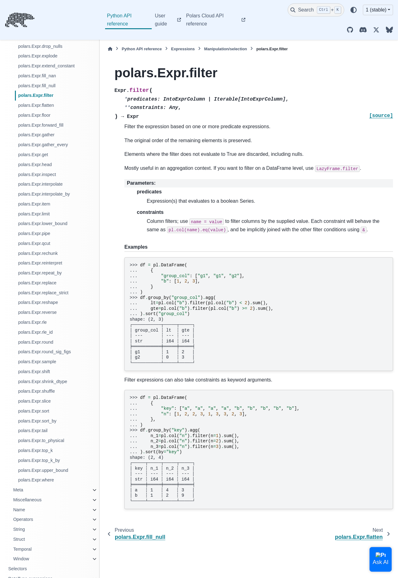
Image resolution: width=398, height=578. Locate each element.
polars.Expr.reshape (38, 302)
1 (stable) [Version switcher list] (376, 9)
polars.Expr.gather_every (43, 144)
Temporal (22, 549)
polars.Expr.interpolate (40, 184)
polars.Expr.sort (33, 411)
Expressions (183, 49)
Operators (23, 519)
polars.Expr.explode (37, 55)
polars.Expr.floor (34, 115)
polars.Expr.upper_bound (43, 470)
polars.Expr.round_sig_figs (44, 351)
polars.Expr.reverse (37, 312)
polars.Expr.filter (35, 95)
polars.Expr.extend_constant (46, 65)
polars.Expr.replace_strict (43, 292)
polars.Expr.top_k (35, 450)
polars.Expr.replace (37, 282)
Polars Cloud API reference (205, 19)
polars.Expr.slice (34, 401)
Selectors (17, 568)
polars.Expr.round (35, 342)
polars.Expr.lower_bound (42, 223)
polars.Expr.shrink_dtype (42, 381)
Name (19, 509)
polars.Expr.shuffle (36, 391)
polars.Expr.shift (34, 371)
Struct (19, 539)
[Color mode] (353, 10)
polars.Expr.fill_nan (37, 75)
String (19, 529)
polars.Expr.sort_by (37, 420)
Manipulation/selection (225, 49)
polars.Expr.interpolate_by (44, 194)
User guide (161, 19)
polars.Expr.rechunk (38, 253)
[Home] (110, 49)
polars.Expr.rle (32, 322)
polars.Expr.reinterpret (40, 262)
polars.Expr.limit (34, 213)
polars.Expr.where (36, 479)
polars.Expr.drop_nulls (40, 46)
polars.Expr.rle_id (35, 332)
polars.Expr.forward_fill (40, 125)
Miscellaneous (27, 499)
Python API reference (119, 19)
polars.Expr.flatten (36, 105)
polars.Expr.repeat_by (40, 272)
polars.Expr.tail (32, 430)
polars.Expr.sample (37, 361)
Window (21, 558)
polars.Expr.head (35, 164)
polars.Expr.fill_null (36, 85)
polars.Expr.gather (36, 134)
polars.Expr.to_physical (41, 440)
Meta (18, 489)
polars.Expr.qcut (34, 243)
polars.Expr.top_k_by (39, 460)
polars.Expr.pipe (34, 233)
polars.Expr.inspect (37, 174)
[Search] (316, 9)
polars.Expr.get (33, 154)
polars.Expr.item (34, 203)
